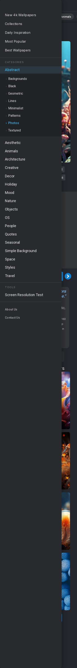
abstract (13, 177)
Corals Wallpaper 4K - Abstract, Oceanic (24, 6)
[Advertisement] (38, 230)
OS (58, 303)
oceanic (29, 185)
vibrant (27, 169)
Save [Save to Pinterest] (50, 356)
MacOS (12, 308)
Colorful (36, 313)
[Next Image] (68, 276)
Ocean (35, 308)
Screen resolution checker (36, 341)
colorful (57, 169)
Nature (27, 16)
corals (12, 169)
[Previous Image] (4, 276)
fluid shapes (54, 177)
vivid (43, 185)
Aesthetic (58, 308)
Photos (34, 37)
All (13, 16)
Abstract (43, 16)
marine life (32, 177)
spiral (42, 169)
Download (36, 276)
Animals (61, 16)
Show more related (36, 618)
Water (45, 308)
